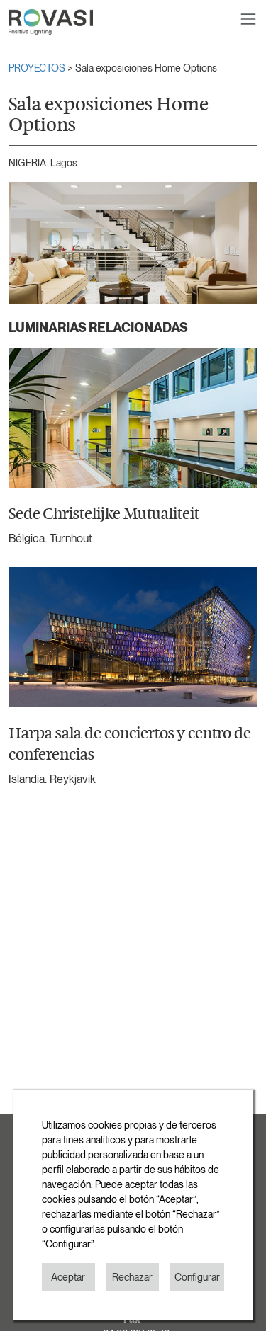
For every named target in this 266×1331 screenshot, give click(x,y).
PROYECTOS (38, 68)
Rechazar (132, 1277)
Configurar (197, 1277)
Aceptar (68, 1277)
